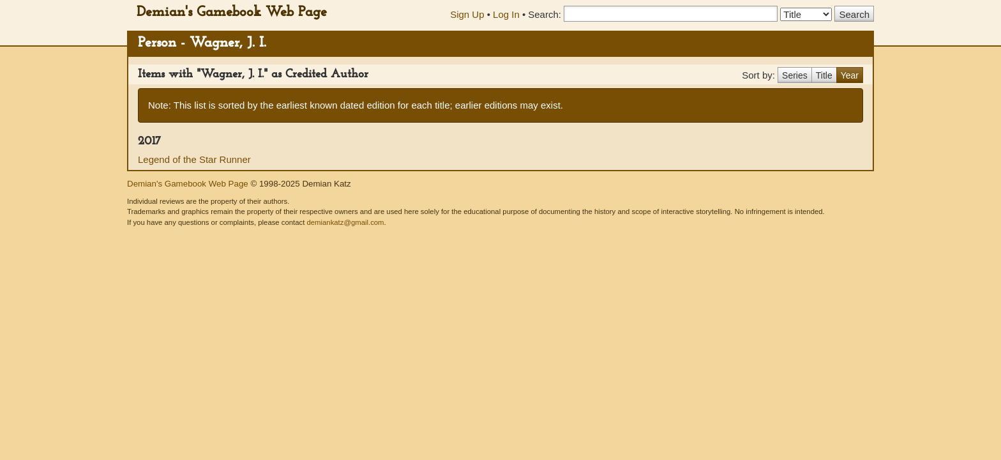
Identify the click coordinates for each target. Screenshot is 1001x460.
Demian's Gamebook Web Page (232, 12)
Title (824, 75)
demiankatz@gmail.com (345, 222)
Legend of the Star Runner (194, 159)
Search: (544, 14)
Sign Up (467, 14)
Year (850, 75)
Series (795, 75)
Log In (506, 14)
